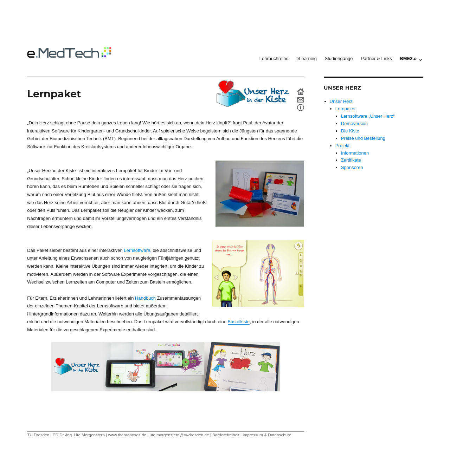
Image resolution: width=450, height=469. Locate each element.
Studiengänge (339, 58)
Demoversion (354, 123)
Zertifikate (351, 160)
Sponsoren (352, 167)
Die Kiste (350, 130)
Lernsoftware (137, 250)
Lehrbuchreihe (274, 58)
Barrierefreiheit (225, 434)
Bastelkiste (239, 321)
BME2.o (408, 58)
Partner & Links (376, 58)
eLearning (306, 58)
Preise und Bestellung (363, 138)
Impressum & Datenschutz (267, 434)
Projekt (342, 145)
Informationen (355, 153)
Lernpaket (345, 108)
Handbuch (145, 298)
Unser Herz (341, 101)
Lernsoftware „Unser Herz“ (368, 116)
